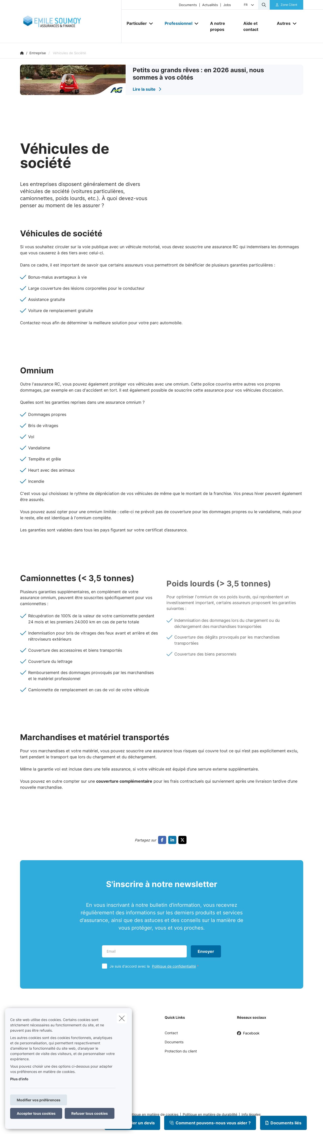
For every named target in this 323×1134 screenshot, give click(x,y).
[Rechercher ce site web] (264, 5)
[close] (122, 1018)
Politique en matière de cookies (152, 1114)
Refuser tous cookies (89, 1113)
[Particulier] (135, 23)
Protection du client (181, 1051)
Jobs (227, 5)
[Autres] (282, 23)
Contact (171, 1033)
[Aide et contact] (255, 26)
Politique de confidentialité (174, 966)
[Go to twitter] (183, 839)
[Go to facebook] (163, 839)
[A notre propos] (222, 26)
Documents (188, 5)
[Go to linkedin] (173, 839)
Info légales (251, 1114)
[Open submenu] (151, 23)
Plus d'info (19, 1079)
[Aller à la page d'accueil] (71, 21)
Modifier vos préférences (38, 1100)
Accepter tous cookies (36, 1113)
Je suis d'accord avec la (155, 966)
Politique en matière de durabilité (210, 1114)
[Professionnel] (177, 23)
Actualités (210, 5)
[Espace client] (286, 5)
